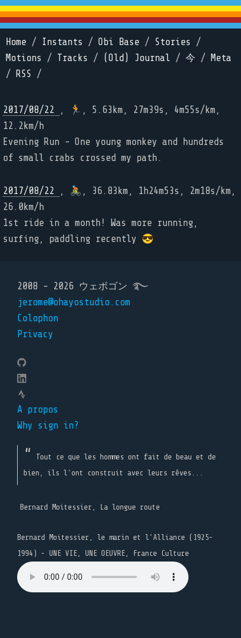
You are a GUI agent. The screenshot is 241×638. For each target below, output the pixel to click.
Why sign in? (48, 425)
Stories (173, 42)
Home (16, 42)
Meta (221, 58)
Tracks (72, 58)
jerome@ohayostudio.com (73, 302)
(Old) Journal (136, 58)
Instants (62, 42)
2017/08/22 (31, 109)
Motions (24, 58)
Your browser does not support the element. (102, 577)
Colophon (37, 318)
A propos (37, 409)
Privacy (35, 334)
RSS (23, 73)
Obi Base (118, 42)
